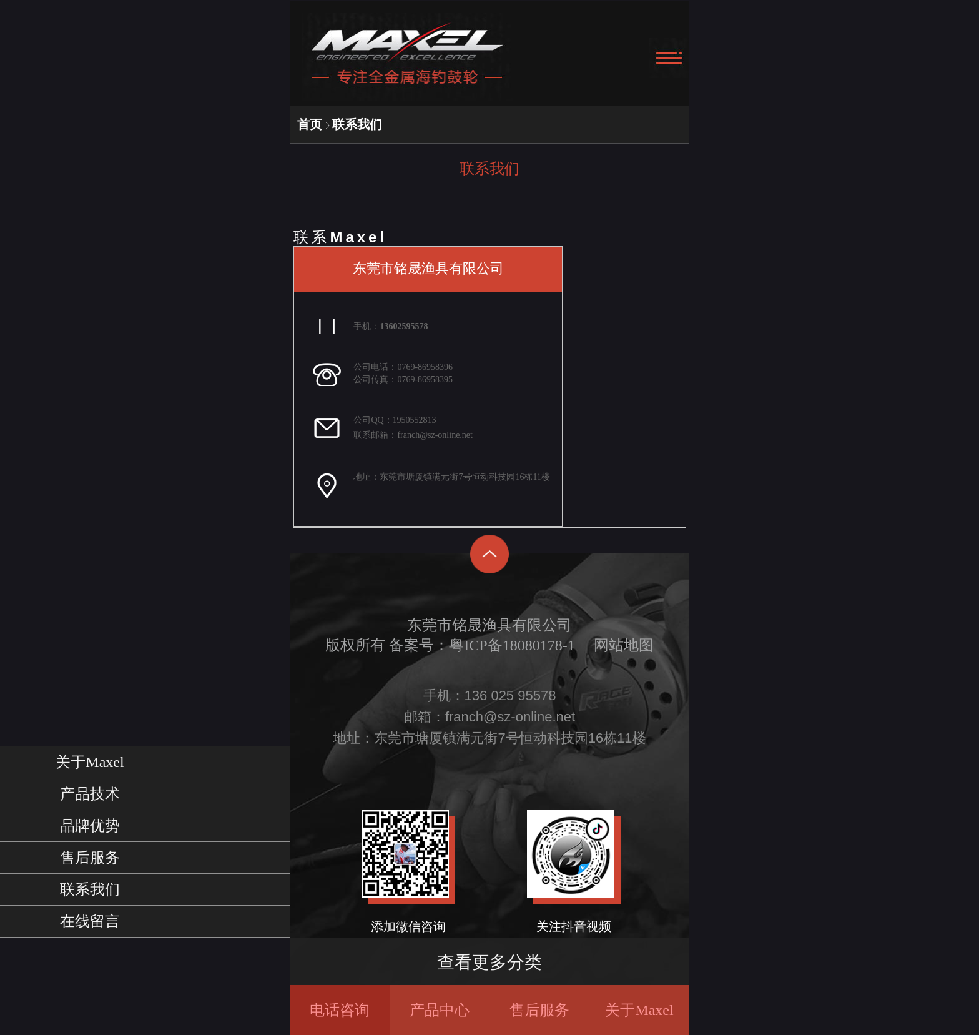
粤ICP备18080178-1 (511, 645)
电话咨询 (340, 1010)
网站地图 (624, 645)
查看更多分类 (489, 962)
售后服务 (539, 1010)
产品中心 (440, 1010)
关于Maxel (639, 1010)
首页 (309, 124)
